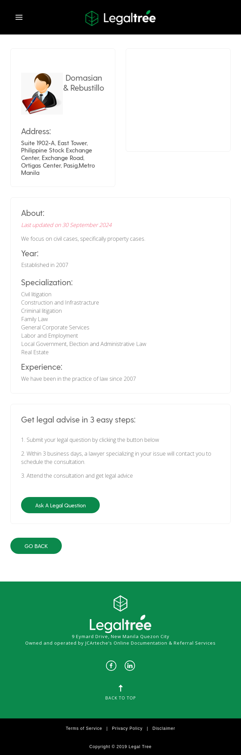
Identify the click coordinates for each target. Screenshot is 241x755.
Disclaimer (163, 728)
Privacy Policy (127, 728)
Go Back (36, 546)
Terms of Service (84, 728)
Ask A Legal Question (60, 505)
